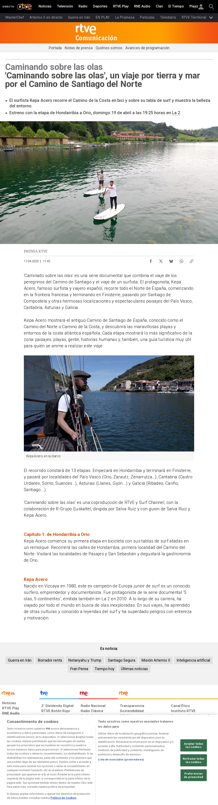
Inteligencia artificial (193, 660)
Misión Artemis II (156, 660)
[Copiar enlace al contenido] (191, 260)
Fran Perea (79, 669)
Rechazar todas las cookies (193, 778)
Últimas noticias (134, 669)
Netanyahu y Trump (84, 660)
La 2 (176, 112)
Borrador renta (50, 660)
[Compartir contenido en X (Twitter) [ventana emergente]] (161, 260)
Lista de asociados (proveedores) (121, 777)
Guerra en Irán (20, 660)
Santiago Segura (121, 660)
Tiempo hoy (105, 669)
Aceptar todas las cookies (193, 763)
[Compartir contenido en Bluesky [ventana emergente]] (171, 260)
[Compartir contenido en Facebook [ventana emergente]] (151, 260)
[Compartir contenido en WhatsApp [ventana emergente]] (181, 260)
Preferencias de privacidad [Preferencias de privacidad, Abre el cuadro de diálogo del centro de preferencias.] (193, 793)
